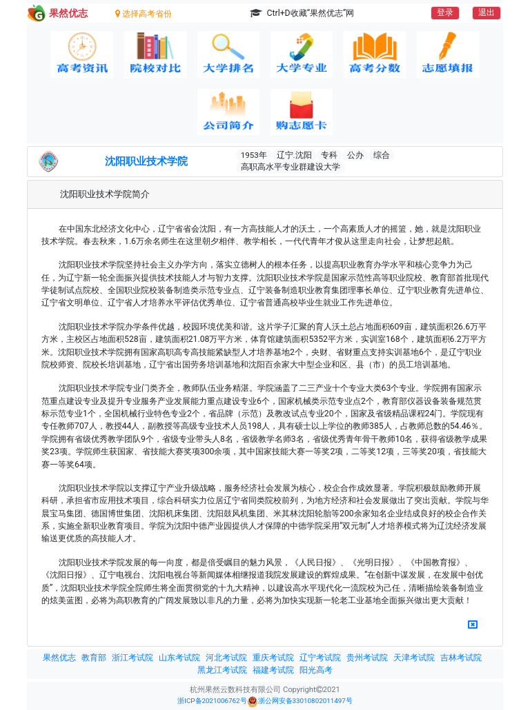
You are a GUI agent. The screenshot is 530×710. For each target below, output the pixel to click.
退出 (486, 12)
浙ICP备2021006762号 (211, 700)
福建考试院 (273, 670)
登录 (445, 12)
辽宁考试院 (320, 657)
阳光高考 (316, 670)
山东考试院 (179, 657)
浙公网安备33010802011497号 (300, 701)
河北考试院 (226, 657)
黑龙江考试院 (222, 670)
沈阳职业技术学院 (146, 161)
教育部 (93, 657)
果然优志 (59, 657)
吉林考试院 (461, 657)
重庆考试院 (273, 657)
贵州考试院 (367, 657)
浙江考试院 (132, 657)
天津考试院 (414, 657)
